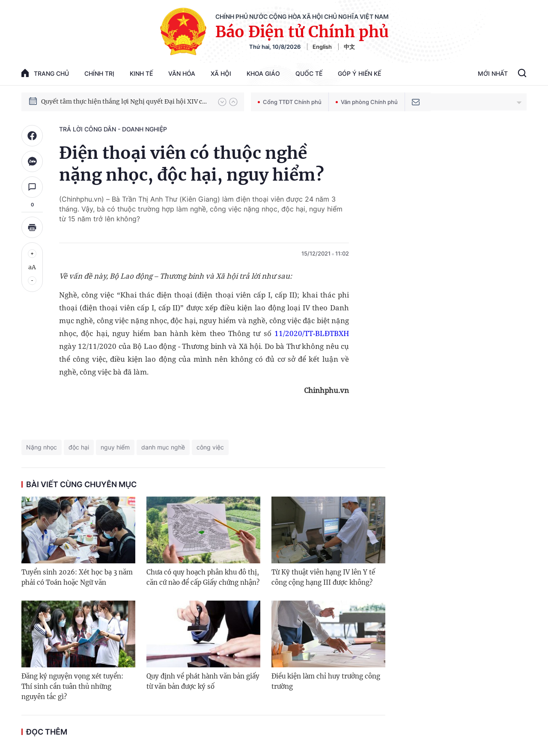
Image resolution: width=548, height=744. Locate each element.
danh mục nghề (163, 447)
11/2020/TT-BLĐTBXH (311, 333)
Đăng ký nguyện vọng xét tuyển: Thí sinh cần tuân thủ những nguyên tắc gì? (72, 686)
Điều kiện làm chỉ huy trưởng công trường (325, 681)
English (322, 46)
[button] (222, 102)
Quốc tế (308, 73)
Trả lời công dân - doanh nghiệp (113, 129)
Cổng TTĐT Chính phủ (290, 101)
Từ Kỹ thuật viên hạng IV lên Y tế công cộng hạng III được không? (323, 577)
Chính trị (99, 73)
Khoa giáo (263, 73)
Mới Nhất (493, 73)
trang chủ (45, 73)
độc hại (78, 447)
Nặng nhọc (41, 447)
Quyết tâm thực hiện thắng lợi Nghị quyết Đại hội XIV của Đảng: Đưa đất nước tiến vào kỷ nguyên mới (125, 101)
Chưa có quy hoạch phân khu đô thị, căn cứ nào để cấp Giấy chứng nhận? (202, 577)
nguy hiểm (115, 447)
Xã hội (221, 73)
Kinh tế (141, 73)
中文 (349, 46)
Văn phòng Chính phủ (367, 101)
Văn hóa (181, 73)
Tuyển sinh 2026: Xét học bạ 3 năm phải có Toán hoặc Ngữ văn (77, 577)
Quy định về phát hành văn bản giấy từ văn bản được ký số (202, 681)
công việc (210, 447)
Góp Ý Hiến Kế (359, 73)
